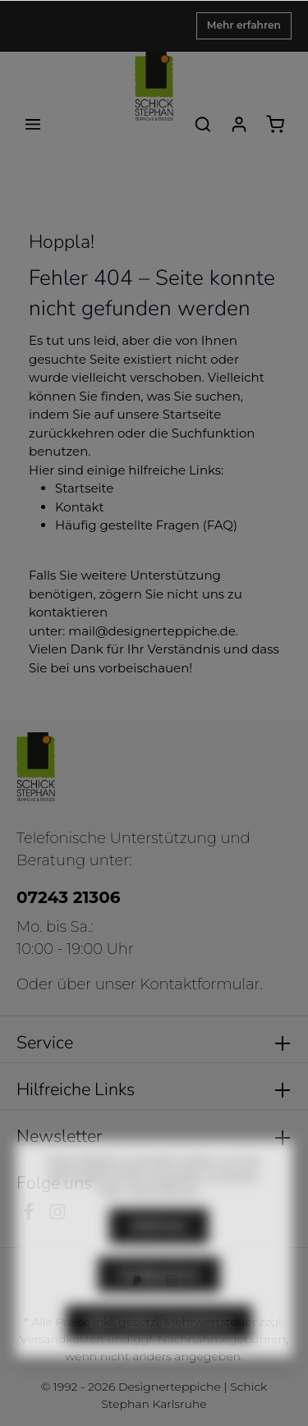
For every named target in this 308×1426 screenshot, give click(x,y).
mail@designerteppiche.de (152, 631)
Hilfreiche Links (75, 1089)
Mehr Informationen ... (153, 1219)
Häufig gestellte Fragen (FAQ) (146, 525)
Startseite (84, 488)
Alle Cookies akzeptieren (159, 1351)
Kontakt (79, 507)
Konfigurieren (159, 1302)
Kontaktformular (200, 984)
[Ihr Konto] (239, 124)
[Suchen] (202, 124)
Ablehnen (158, 1254)
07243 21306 (68, 897)
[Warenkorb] (275, 124)
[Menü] (32, 124)
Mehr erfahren (244, 25)
